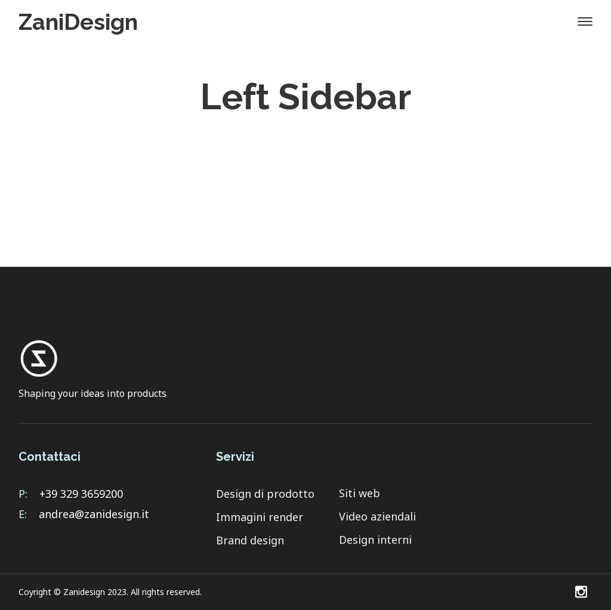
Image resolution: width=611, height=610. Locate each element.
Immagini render (259, 517)
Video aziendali (377, 516)
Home (265, 134)
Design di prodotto (265, 493)
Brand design (250, 540)
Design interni (375, 539)
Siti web (359, 493)
